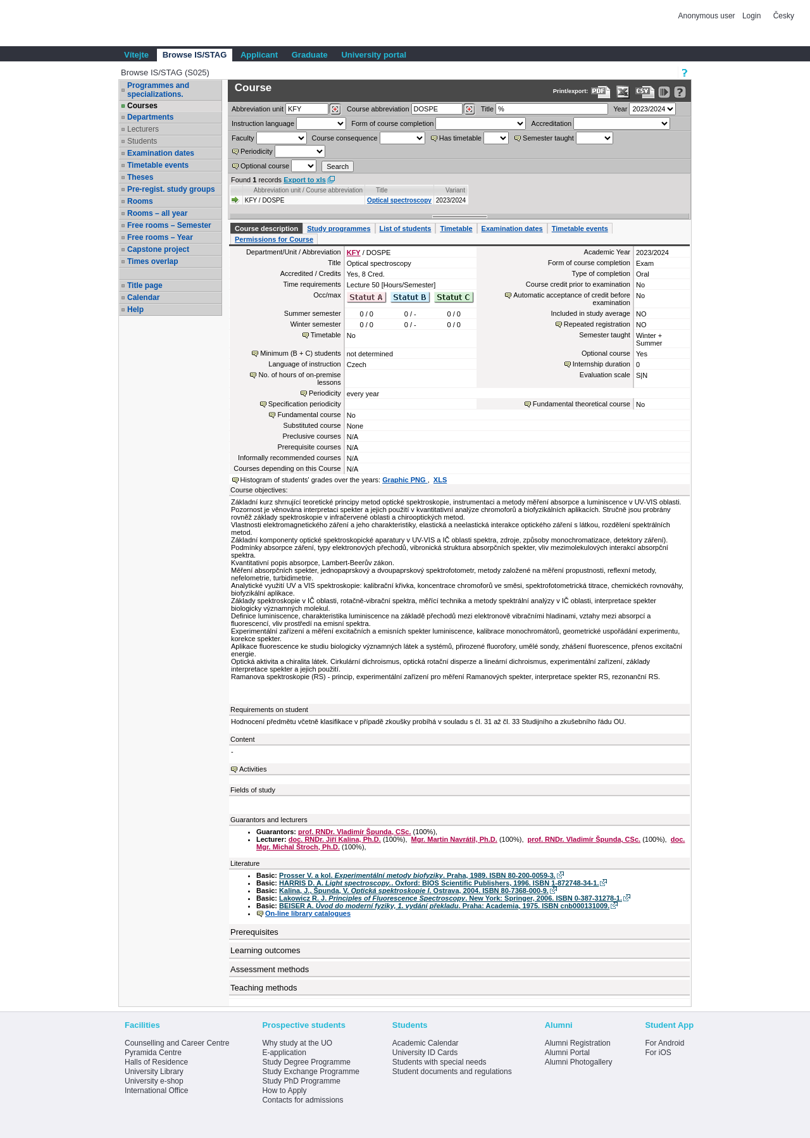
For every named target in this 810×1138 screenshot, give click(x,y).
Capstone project (158, 249)
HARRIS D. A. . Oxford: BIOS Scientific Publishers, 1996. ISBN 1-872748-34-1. (439, 883)
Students (142, 141)
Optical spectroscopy (399, 200)
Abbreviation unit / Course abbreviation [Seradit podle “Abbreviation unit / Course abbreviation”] (308, 190)
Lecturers (143, 129)
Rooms (140, 201)
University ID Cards (425, 1052)
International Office (157, 1090)
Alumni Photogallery (579, 1062)
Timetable (456, 228)
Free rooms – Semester (169, 225)
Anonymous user (707, 15)
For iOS (658, 1052)
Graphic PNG (405, 480)
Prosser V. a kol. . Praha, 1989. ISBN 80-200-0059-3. (417, 875)
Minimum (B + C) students (300, 353)
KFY (354, 252)
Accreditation (552, 123)
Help (135, 309)
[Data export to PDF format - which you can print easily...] (601, 92)
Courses (142, 105)
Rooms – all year (157, 213)
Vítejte (136, 54)
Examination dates (160, 153)
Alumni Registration (578, 1043)
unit (258, 109)
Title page (145, 285)
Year (620, 109)
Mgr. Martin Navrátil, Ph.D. (454, 839)
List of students (406, 228)
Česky (783, 15)
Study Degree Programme (306, 1062)
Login (751, 15)
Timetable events (158, 165)
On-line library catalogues (308, 913)
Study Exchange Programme (310, 1071)
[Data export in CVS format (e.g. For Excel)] (645, 92)
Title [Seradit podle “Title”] (382, 190)
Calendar (143, 297)
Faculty (243, 138)
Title (487, 109)
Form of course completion (392, 123)
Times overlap (152, 261)
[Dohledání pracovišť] (335, 109)
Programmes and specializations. (158, 90)
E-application (284, 1052)
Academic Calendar (425, 1043)
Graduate (310, 54)
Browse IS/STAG (195, 54)
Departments (150, 117)
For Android (664, 1043)
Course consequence (345, 138)
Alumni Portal (567, 1052)
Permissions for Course (274, 239)
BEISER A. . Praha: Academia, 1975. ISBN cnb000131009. (444, 906)
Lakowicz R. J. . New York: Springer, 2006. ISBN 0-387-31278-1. (450, 898)
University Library (154, 1071)
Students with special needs (439, 1062)
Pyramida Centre (153, 1052)
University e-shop (154, 1081)
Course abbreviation (378, 109)
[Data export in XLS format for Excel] (623, 92)
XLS (440, 480)
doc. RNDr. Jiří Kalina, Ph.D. (335, 839)
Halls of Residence (156, 1062)
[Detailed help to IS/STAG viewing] (680, 92)
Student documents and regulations (452, 1071)
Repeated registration (597, 324)
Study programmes (338, 228)
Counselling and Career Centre (177, 1043)
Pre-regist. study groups (171, 189)
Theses (140, 177)
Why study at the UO (297, 1043)
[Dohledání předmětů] (469, 109)
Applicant (259, 54)
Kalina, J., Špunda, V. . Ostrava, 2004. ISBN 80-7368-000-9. (414, 890)
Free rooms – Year (160, 237)
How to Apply (284, 1090)
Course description (266, 228)
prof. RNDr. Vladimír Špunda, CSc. (354, 831)
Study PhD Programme (301, 1081)
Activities (252, 769)
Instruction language (263, 123)
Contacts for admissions (302, 1100)
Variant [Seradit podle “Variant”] (455, 190)
